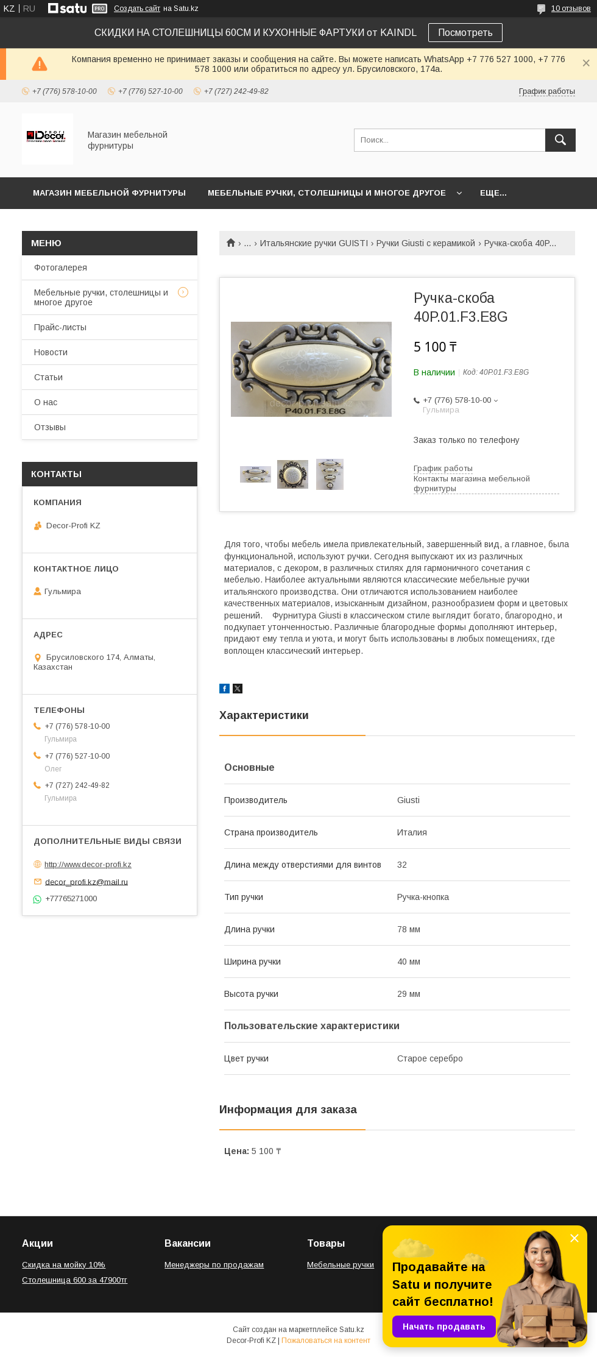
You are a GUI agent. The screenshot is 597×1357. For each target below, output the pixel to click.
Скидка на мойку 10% (63, 1264)
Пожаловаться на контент (325, 1340)
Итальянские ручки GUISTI (314, 243)
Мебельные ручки (340, 1264)
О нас (45, 402)
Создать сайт (137, 8)
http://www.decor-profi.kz (88, 864)
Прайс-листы (60, 327)
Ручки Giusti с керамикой (425, 243)
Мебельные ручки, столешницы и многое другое (327, 192)
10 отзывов (571, 8)
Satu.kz (351, 1329)
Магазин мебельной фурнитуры (109, 192)
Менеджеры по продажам (214, 1264)
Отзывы (50, 427)
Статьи (48, 377)
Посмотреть (465, 32)
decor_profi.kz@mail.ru (86, 881)
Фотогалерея (60, 267)
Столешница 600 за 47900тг (74, 1279)
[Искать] (560, 140)
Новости (51, 352)
